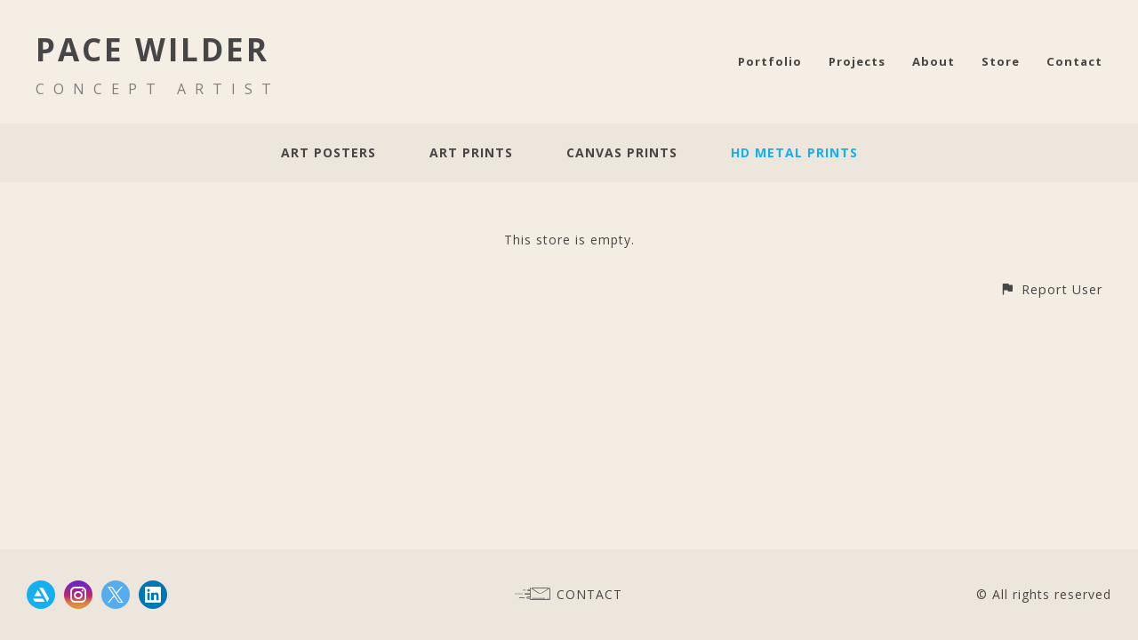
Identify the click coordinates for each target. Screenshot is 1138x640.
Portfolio (770, 61)
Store (1001, 61)
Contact (1074, 61)
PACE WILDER (152, 49)
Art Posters (328, 152)
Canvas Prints (621, 152)
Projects (857, 61)
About (933, 61)
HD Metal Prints (794, 152)
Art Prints (471, 152)
